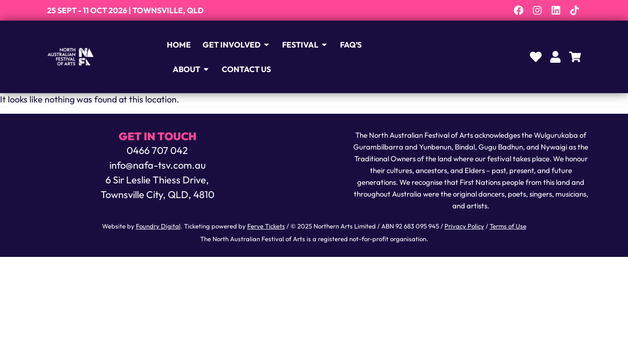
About (196, 69)
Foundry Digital (158, 226)
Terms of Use (508, 226)
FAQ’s (356, 45)
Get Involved (242, 44)
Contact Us (251, 69)
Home (184, 45)
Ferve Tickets (266, 226)
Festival (311, 44)
